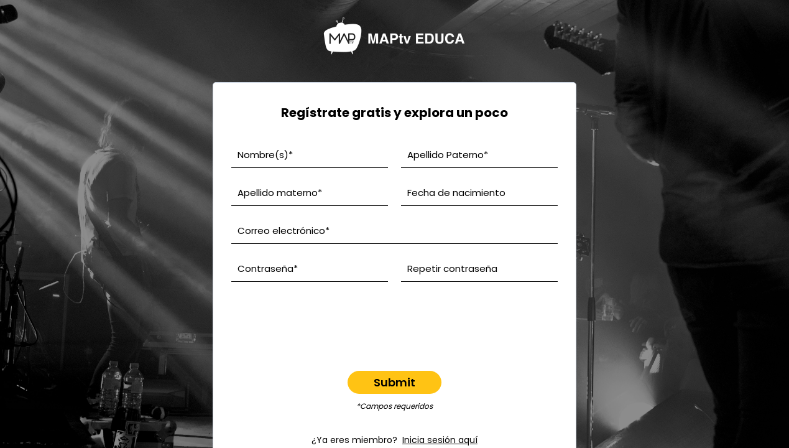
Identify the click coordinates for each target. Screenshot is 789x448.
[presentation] (394, 318)
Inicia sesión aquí (440, 440)
